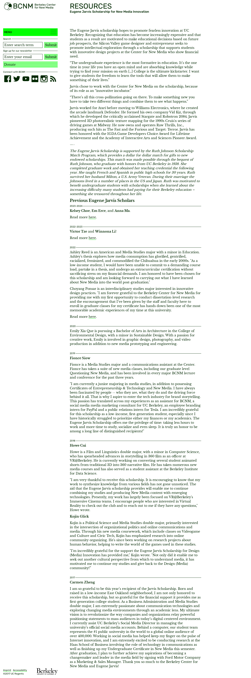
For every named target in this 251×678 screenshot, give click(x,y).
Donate (10, 64)
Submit (51, 45)
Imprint (7, 670)
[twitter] (16, 78)
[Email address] (23, 57)
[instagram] (43, 78)
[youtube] (25, 78)
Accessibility (20, 670)
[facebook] (7, 78)
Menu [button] (30, 32)
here (92, 217)
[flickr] (34, 78)
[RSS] (53, 78)
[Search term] (23, 45)
